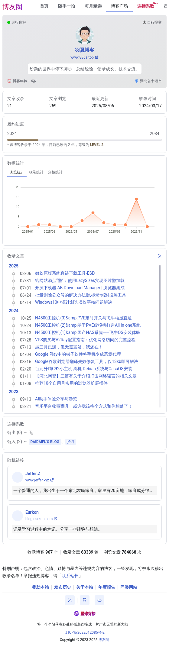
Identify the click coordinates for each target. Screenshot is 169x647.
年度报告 (106, 587)
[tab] (17, 172)
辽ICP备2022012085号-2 (84, 632)
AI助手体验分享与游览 (56, 398)
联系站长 (70, 575)
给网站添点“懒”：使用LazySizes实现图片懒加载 (80, 280)
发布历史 (62, 587)
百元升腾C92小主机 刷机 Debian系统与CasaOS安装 (83, 368)
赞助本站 (40, 587)
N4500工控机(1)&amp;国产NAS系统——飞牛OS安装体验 (87, 332)
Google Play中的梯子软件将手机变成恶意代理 (78, 354)
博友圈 (12, 7)
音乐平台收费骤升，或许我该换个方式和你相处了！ (83, 406)
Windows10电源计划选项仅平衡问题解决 (73, 302)
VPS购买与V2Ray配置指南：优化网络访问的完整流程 (85, 339)
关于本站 (84, 587)
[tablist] (84, 172)
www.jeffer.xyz (37, 480)
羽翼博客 (84, 50)
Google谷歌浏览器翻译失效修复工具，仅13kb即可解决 (86, 361)
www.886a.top (82, 57)
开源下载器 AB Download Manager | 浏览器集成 (80, 287)
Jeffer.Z (32, 473)
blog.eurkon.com (39, 519)
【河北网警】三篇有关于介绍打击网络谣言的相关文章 (86, 376)
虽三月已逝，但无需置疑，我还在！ (69, 347)
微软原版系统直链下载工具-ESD (65, 273)
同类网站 (128, 587)
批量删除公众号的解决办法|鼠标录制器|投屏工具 (80, 295)
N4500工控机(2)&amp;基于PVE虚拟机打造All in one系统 (88, 325)
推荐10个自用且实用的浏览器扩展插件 (71, 383)
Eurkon (32, 512)
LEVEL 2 (96, 145)
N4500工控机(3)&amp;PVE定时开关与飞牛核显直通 (83, 317)
